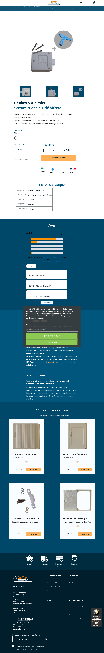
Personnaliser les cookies (37, 329)
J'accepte (52, 342)
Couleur (18, 130)
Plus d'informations (33, 325)
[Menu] (100, 609)
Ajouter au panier (59, 158)
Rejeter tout (52, 336)
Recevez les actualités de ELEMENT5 (26, 635)
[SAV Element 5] (53, 3)
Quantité (49, 145)
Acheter (34, 470)
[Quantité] (49, 150)
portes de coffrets (47, 362)
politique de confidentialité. (27, 649)
